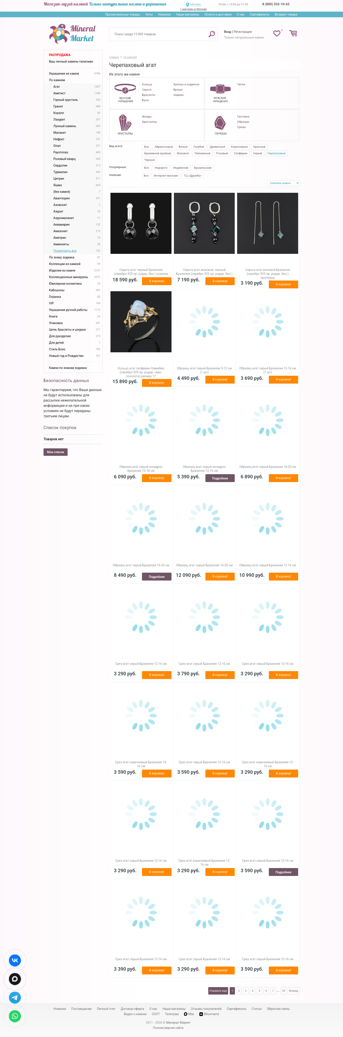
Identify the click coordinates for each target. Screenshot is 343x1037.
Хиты (149, 14)
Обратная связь (278, 1009)
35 (283, 990)
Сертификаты (260, 14)
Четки (241, 84)
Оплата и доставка (218, 14)
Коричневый (239, 146)
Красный (259, 146)
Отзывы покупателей (206, 1009)
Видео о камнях (135, 1014)
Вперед (293, 990)
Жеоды (146, 116)
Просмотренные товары (122, 14)
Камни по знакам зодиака (68, 368)
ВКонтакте (209, 1014)
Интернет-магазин (166, 175)
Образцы (243, 121)
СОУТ (156, 1014)
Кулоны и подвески (186, 84)
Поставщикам (81, 1009)
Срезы (241, 127)
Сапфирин (240, 153)
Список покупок (60, 427)
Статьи (257, 1009)
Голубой (198, 146)
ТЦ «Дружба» (192, 175)
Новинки (164, 14)
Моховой (183, 153)
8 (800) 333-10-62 (275, 4)
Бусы (145, 100)
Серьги (146, 89)
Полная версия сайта (168, 1028)
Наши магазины (187, 14)
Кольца (147, 84)
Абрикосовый (164, 146)
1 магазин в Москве (193, 9)
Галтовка (243, 116)
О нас (241, 14)
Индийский (180, 167)
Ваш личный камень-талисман (71, 61)
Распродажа (59, 55)
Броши (177, 89)
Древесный (217, 146)
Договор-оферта (132, 1009)
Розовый (222, 153)
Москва (195, 4)
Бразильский (203, 167)
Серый (257, 153)
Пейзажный (202, 153)
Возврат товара (286, 14)
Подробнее (220, 478)
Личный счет (106, 1009)
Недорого (161, 167)
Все (146, 146)
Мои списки (55, 452)
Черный (149, 159)
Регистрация (243, 31)
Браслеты (148, 95)
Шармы (178, 95)
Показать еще (218, 990)
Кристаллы (149, 121)
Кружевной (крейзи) (157, 153)
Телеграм (171, 1014)
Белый (183, 146)
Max (189, 1014)
